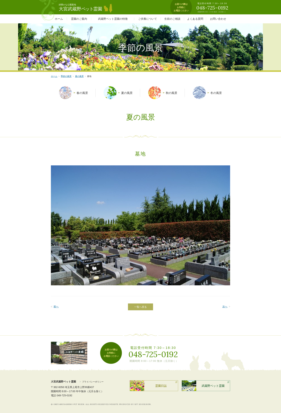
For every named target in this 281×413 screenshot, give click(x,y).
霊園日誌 (161, 385)
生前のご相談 (172, 18)
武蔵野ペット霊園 (213, 385)
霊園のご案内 (79, 18)
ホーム (59, 18)
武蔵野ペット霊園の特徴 (113, 18)
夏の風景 (79, 76)
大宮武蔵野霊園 (80, 9)
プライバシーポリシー (93, 381)
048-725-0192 (153, 354)
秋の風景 (171, 92)
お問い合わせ (218, 18)
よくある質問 (195, 18)
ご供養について (147, 18)
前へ (56, 306)
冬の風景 (216, 92)
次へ (224, 306)
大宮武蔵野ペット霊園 (63, 381)
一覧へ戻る (140, 306)
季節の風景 (66, 76)
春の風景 (82, 92)
